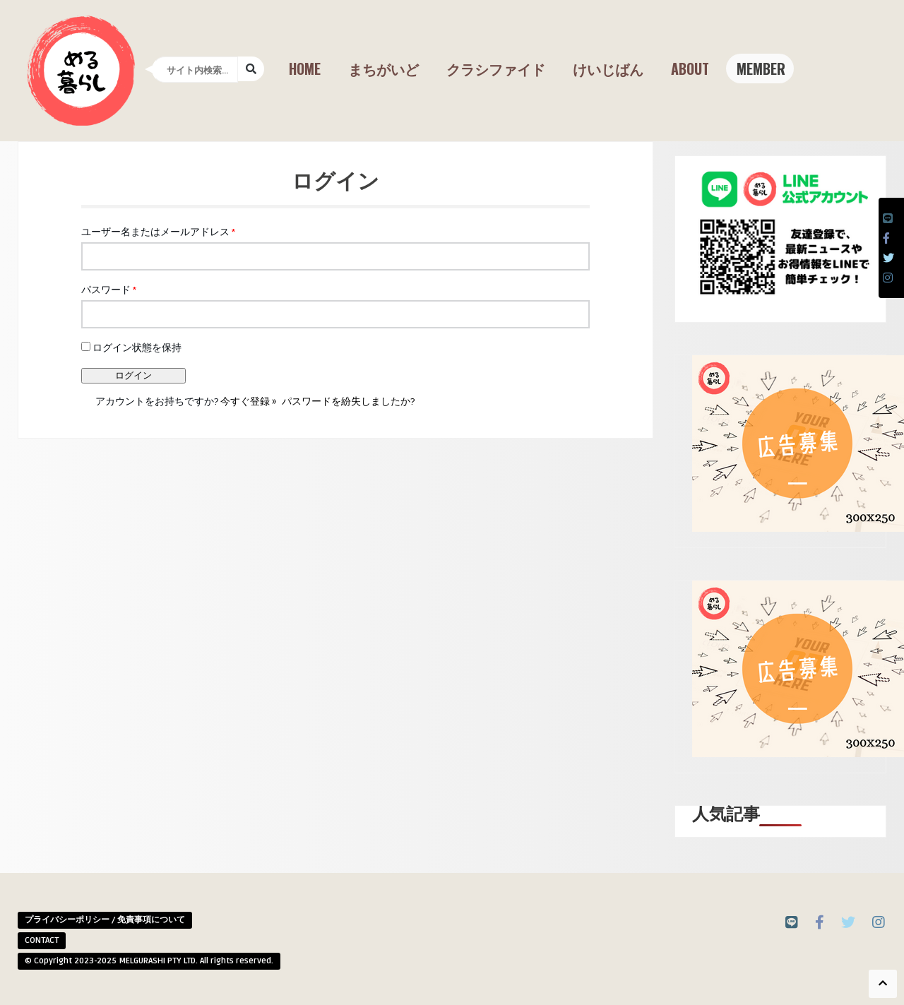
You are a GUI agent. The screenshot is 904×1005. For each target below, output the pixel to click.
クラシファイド (495, 68)
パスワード (108, 290)
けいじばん (608, 68)
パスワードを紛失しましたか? (348, 402)
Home (305, 68)
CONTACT (42, 940)
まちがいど (383, 68)
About (690, 68)
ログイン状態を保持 (131, 348)
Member (761, 68)
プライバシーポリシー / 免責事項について (105, 920)
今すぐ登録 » (248, 402)
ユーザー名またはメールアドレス (158, 232)
